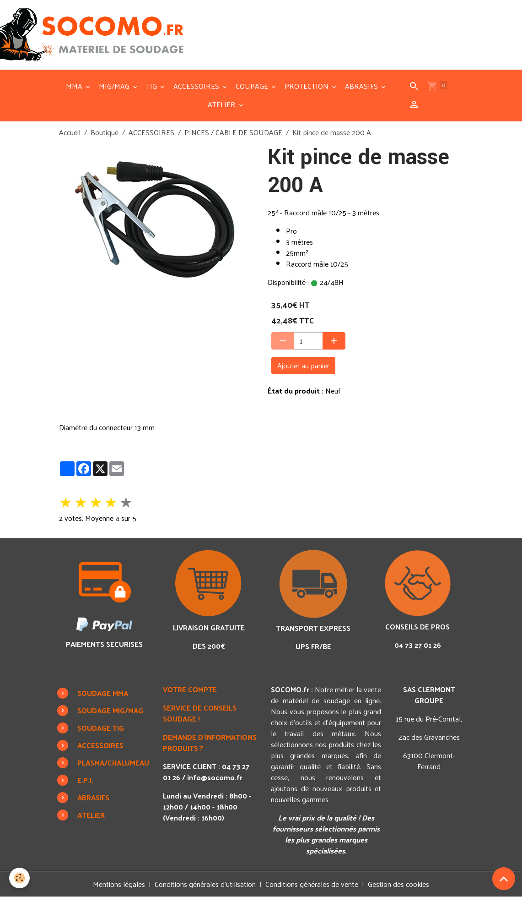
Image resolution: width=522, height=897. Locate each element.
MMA (75, 86)
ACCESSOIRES (197, 86)
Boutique (104, 132)
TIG (152, 86)
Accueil (70, 132)
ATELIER (222, 104)
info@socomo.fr (214, 777)
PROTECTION (307, 86)
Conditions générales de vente (311, 884)
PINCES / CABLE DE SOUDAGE (233, 132)
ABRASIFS (362, 86)
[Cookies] (19, 878)
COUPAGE (253, 86)
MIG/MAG (115, 86)
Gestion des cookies (398, 884)
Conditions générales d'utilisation (205, 884)
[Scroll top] (503, 878)
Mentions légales (119, 884)
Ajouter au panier (303, 365)
